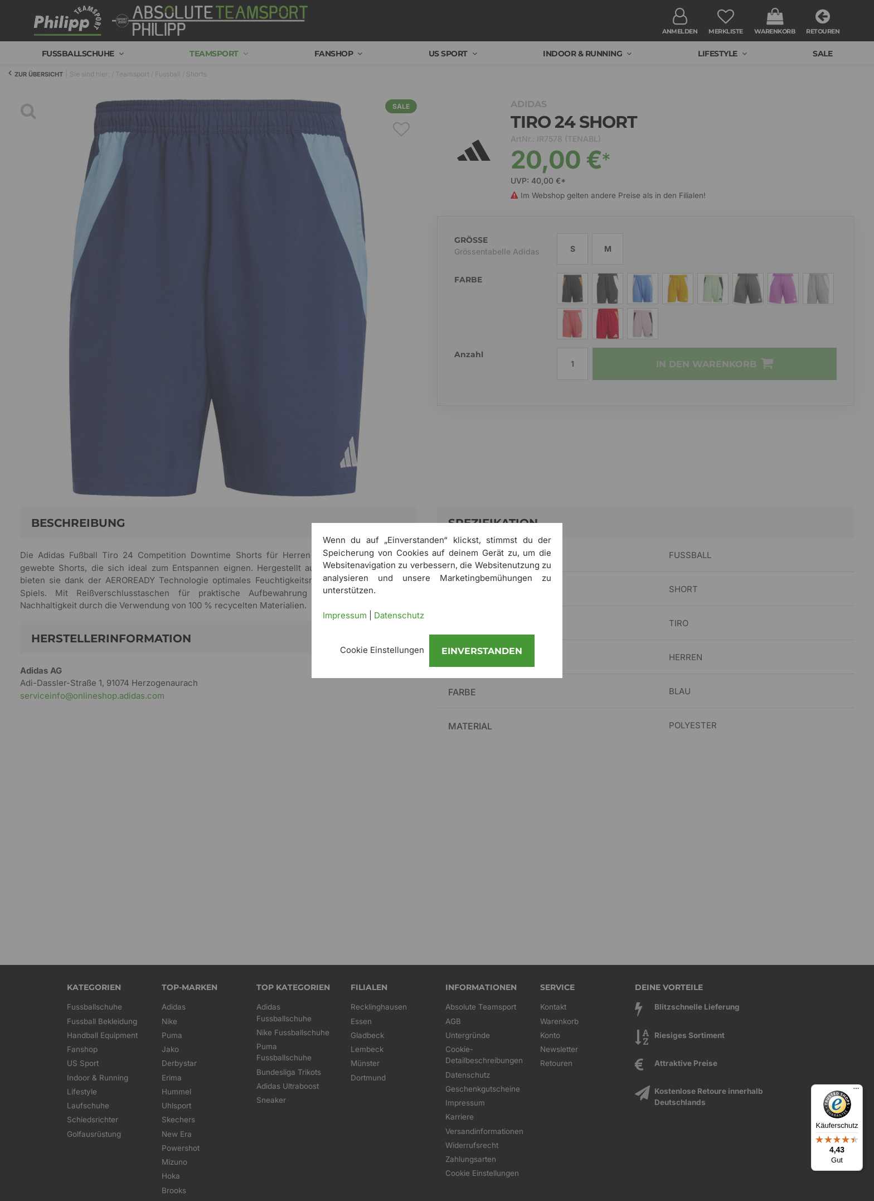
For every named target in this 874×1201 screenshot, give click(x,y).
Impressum (345, 615)
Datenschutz (399, 615)
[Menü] (856, 1091)
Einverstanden (481, 651)
